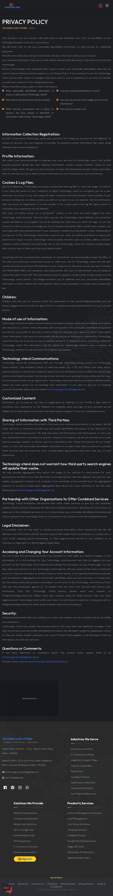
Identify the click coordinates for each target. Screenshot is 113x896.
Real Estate (77, 771)
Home (11, 883)
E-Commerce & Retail (82, 754)
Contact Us (37, 883)
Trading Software (76, 835)
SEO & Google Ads (24, 829)
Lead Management (77, 818)
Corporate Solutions (82, 788)
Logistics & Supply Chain (84, 760)
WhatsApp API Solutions (80, 852)
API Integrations (22, 841)
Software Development (26, 818)
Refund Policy (68, 883)
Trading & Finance (80, 777)
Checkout (52, 883)
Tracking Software (77, 829)
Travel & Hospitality (81, 765)
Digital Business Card (78, 857)
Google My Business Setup (81, 841)
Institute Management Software (84, 813)
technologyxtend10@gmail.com (68, 389)
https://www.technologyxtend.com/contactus (43, 661)
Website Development (26, 813)
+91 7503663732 (14, 777)
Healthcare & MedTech (83, 782)
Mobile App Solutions (25, 824)
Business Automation (25, 852)
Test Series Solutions (78, 824)
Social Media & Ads (24, 835)
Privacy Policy (86, 883)
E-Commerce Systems (26, 846)
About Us (23, 883)
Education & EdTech (82, 749)
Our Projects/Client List (83, 793)
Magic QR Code (75, 846)
